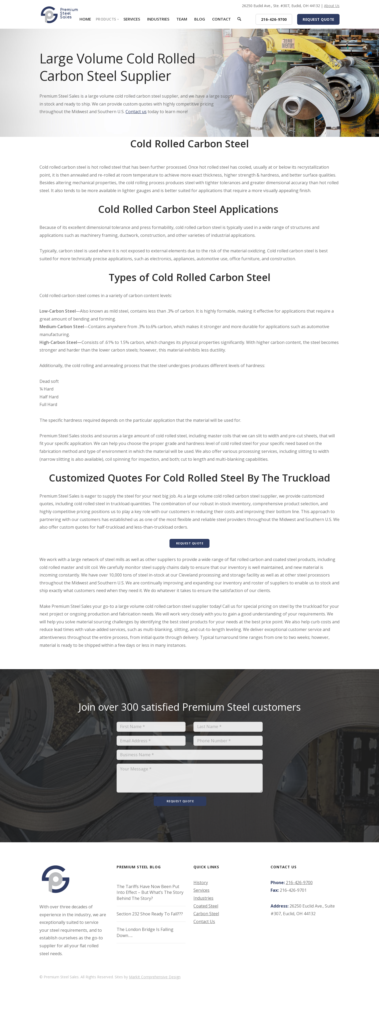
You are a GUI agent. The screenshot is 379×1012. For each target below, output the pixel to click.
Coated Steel (205, 916)
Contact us (136, 111)
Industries (158, 19)
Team (181, 19)
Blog (199, 19)
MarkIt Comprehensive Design (155, 987)
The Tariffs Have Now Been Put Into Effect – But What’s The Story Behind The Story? (150, 902)
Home (85, 19)
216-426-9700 (299, 893)
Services (131, 19)
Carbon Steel (206, 924)
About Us (332, 5)
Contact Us (204, 932)
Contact (221, 19)
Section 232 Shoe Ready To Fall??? (150, 924)
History (200, 893)
